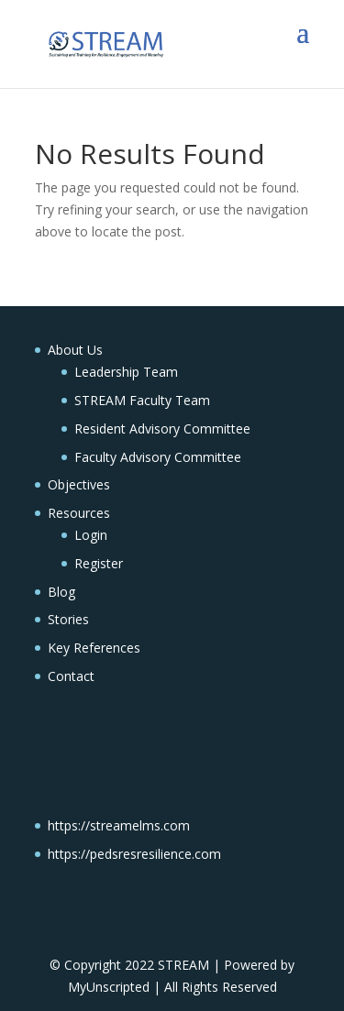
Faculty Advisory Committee (157, 457)
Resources (79, 513)
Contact (71, 676)
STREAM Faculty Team (142, 400)
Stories (68, 619)
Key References (94, 647)
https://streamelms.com (119, 825)
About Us (75, 349)
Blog (61, 591)
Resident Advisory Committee (162, 428)
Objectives (79, 484)
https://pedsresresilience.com (134, 854)
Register (98, 563)
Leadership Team (126, 371)
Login (90, 535)
